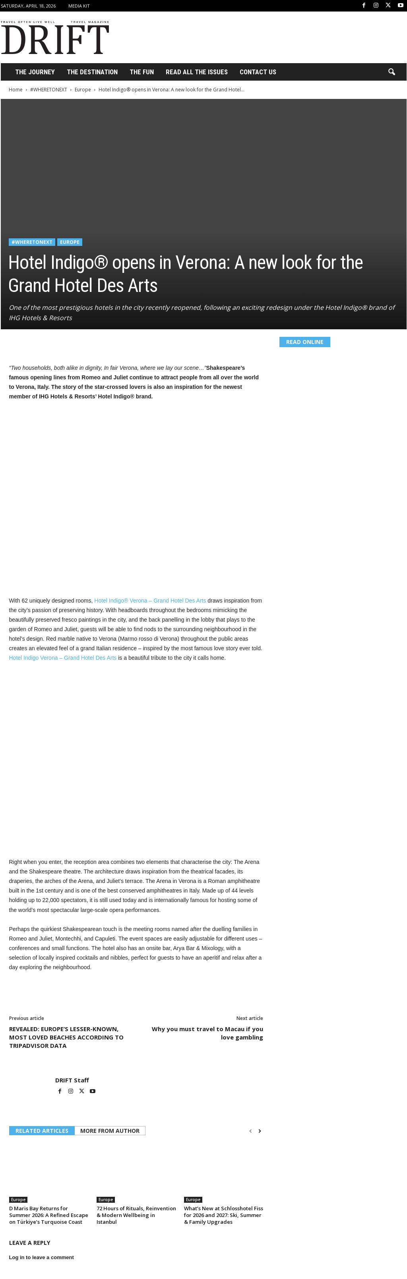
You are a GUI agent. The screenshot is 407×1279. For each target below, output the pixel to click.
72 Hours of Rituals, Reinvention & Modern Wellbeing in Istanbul (136, 1215)
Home (16, 89)
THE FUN (142, 72)
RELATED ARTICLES (42, 1130)
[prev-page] (250, 1131)
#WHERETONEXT (48, 89)
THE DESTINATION (92, 72)
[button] (391, 72)
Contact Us (258, 72)
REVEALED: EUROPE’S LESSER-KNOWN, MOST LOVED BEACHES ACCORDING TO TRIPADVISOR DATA (66, 1037)
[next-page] (260, 1131)
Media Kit (79, 6)
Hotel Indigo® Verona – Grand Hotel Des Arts (150, 600)
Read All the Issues (197, 72)
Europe (83, 89)
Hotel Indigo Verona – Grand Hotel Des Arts (63, 658)
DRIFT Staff (72, 1080)
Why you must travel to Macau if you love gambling (207, 1033)
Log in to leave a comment (41, 1257)
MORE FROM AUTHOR (110, 1130)
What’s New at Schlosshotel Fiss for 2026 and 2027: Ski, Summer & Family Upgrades (223, 1215)
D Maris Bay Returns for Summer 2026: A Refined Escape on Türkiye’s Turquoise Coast (48, 1215)
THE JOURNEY (35, 72)
